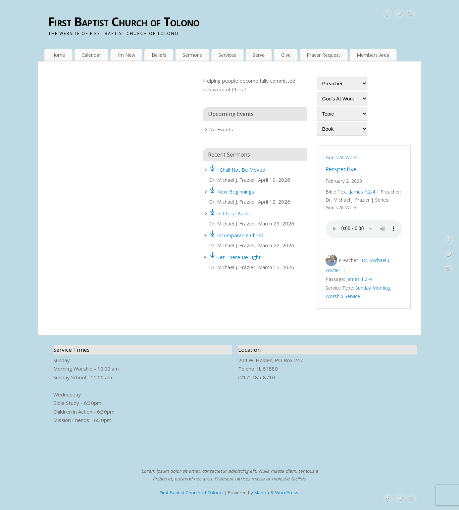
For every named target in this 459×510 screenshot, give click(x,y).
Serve (259, 55)
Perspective (341, 169)
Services (227, 55)
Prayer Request (323, 55)
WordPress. (287, 493)
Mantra (261, 493)
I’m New (126, 55)
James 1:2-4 (362, 191)
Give (286, 55)
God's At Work (341, 157)
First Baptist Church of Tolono (123, 21)
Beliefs (159, 55)
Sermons (192, 55)
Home (58, 55)
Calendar (91, 55)
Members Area (373, 55)
